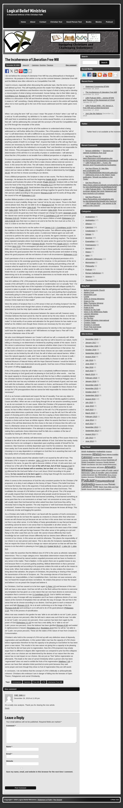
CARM (86, 297)
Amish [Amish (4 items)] (83, 451)
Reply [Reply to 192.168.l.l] (7, 708)
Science (88, 277)
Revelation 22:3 (47, 628)
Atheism (88, 224)
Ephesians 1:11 (28, 195)
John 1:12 (40, 461)
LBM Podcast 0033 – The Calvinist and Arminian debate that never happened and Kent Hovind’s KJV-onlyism (100, 191)
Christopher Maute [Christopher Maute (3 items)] (106, 457)
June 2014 (89, 420)
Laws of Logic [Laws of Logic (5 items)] (107, 470)
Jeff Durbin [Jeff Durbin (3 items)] (100, 467)
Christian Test (56, 22)
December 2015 (91, 385)
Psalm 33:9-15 (49, 182)
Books (88, 22)
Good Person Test (74, 22)
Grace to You (89, 301)
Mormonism (90, 262)
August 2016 (90, 357)
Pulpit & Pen (89, 308)
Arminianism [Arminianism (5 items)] (86, 454)
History (88, 252)
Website (9, 764)
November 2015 (91, 388)
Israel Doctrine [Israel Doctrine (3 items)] (91, 467)
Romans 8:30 (62, 625)
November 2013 (91, 427)
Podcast (109, 22)
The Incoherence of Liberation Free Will (101, 92)
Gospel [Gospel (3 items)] (83, 464)
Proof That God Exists (92, 327)
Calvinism (35, 65)
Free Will (36, 682)
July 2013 (89, 438)
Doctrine (43, 65)
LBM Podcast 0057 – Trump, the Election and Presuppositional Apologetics (99, 164)
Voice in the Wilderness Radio (96, 312)
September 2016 (92, 353)
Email (9, 757)
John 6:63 (52, 210)
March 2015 (90, 413)
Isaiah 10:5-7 (63, 244)
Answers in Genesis (92, 325)
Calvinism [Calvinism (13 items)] (87, 457)
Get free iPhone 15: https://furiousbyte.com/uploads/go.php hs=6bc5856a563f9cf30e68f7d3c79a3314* (100, 199)
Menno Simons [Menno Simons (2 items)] (112, 475)
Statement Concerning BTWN (97, 87)
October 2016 (90, 350)
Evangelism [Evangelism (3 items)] (91, 462)
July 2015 (89, 403)
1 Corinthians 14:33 (63, 228)
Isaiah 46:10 (51, 179)
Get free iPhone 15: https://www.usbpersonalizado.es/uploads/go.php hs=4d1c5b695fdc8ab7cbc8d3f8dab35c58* (102, 185)
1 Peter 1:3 (50, 586)
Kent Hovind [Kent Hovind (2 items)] (97, 470)
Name (9, 750)
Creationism (90, 231)
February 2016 (91, 378)
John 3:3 (43, 546)
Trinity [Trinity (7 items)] (95, 487)
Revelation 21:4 (33, 628)
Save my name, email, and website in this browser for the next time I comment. (39, 775)
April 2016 (89, 371)
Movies (99, 22)
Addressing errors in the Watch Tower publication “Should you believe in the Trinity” (99, 177)
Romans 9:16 (66, 466)
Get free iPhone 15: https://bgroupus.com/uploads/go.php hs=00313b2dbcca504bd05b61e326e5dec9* (100, 158)
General (88, 248)
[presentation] (24, 782)
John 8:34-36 (10, 221)
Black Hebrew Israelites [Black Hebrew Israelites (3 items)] (110, 454)
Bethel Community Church (94, 290)
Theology (50, 65)
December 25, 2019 (13, 65)
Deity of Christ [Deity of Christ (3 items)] (101, 460)
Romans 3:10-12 (12, 218)
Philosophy (89, 266)
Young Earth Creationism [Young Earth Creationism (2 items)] (104, 489)
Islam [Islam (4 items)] (83, 467)
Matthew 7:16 (64, 661)
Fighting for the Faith (92, 310)
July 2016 (89, 360)
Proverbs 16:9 (21, 187)
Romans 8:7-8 (24, 96)
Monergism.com (90, 295)
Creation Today (90, 323)
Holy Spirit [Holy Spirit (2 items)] (99, 464)
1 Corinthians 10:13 (41, 594)
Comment (11, 726)
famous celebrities (92, 151)
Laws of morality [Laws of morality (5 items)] (97, 472)
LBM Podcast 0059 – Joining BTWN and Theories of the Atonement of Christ (99, 99)
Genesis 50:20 (38, 244)
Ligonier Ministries (91, 314)
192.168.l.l (19, 695)
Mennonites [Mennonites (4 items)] (102, 475)
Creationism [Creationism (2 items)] (85, 460)
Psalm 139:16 (24, 190)
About (32, 22)
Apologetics (90, 220)
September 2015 (92, 395)
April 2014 (89, 424)
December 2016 (91, 346)
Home (23, 22)
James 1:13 (49, 228)
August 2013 (90, 434)
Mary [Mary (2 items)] (96, 475)
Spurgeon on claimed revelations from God (98, 152)
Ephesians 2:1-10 (24, 623)
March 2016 (90, 374)
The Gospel (57, 803)
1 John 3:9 (66, 546)
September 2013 (92, 431)
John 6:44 (31, 208)
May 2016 (89, 367)
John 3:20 (13, 210)
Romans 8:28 (46, 193)
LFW (43, 682)
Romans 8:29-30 (12, 608)
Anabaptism (90, 217)
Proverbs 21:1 (46, 185)
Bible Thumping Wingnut (93, 303)
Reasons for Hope (91, 329)
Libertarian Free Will (55, 682)
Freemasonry (90, 245)
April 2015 (89, 410)
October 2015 (90, 392)
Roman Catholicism (93, 273)
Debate (88, 234)
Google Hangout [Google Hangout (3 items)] (109, 462)
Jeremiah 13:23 (70, 213)
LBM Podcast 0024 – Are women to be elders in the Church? (99, 204)
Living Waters (89, 316)
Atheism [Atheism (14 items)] (97, 454)
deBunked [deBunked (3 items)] (92, 460)
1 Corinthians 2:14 (51, 216)
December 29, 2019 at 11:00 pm (27, 698)
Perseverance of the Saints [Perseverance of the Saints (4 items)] (105, 477)
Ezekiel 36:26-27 (54, 546)
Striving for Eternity (91, 305)
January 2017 (90, 343)
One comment (71, 65)
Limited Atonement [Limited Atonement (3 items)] (87, 475)
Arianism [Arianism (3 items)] (109, 451)
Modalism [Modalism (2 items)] (84, 477)
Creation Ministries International (96, 320)
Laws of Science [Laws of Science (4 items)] (111, 473)
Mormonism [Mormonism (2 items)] (91, 477)
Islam (87, 255)
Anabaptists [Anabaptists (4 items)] (100, 451)
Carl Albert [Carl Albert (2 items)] (96, 457)
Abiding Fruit (89, 292)
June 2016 (89, 364)
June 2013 (89, 441)
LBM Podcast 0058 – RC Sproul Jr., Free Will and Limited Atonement (98, 107)
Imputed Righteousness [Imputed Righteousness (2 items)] (109, 464)
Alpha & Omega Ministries (94, 299)
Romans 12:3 (23, 605)
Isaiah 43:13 (26, 367)
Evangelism (90, 241)
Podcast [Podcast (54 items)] (88, 480)
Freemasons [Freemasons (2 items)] (99, 462)
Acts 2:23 (16, 246)
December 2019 (91, 339)
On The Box (88, 318)
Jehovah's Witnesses (93, 259)
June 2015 (89, 406)
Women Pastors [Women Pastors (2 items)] (91, 489)
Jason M (26, 65)
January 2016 (90, 381)
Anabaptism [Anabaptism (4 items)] (91, 451)
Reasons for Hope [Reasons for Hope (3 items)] (101, 484)
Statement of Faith (45, 803)
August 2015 (90, 399)
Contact (42, 22)
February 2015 (91, 417)
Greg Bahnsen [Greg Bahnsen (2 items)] (91, 464)
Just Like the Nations (93, 114)
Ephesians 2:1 (68, 218)
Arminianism (16, 682)
